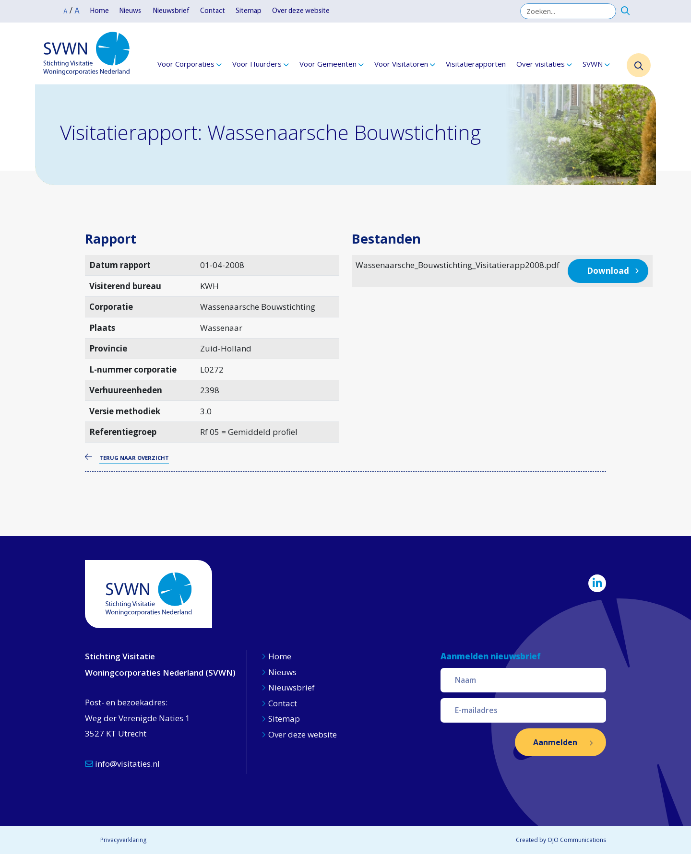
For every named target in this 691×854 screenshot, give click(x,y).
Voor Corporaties (185, 64)
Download (608, 270)
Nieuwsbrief (171, 11)
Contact (212, 11)
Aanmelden (555, 742)
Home (99, 11)
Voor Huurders (257, 64)
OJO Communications (577, 840)
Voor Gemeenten (328, 64)
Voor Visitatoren (401, 64)
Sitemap (249, 11)
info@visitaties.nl (122, 763)
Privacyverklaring (123, 840)
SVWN (593, 64)
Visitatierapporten (476, 64)
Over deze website (301, 11)
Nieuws (131, 11)
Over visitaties (540, 64)
